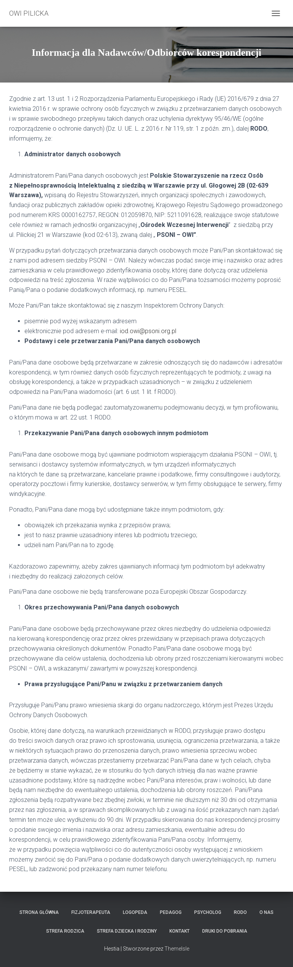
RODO (240, 912)
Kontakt (179, 931)
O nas (266, 912)
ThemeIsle (176, 949)
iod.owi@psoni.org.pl (148, 331)
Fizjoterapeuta (90, 912)
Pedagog (171, 912)
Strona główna (39, 912)
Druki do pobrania (224, 931)
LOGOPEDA (135, 912)
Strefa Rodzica (65, 931)
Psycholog (207, 912)
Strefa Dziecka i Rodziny (127, 931)
